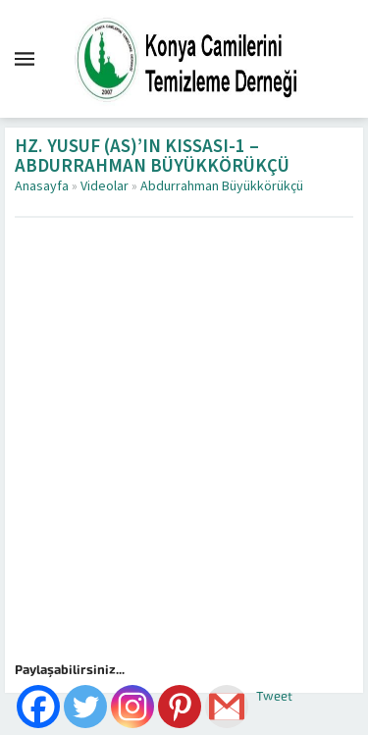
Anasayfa (42, 186)
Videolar (104, 186)
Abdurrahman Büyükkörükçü (221, 186)
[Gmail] (226, 706)
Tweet (274, 696)
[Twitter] (85, 706)
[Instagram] (132, 706)
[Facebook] (38, 706)
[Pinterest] (179, 706)
